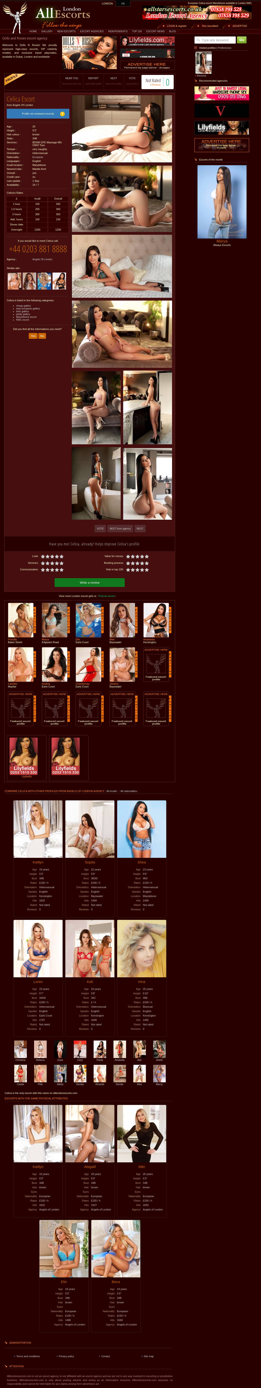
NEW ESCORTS (66, 31)
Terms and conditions (28, 1355)
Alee (139, 1082)
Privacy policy (66, 1355)
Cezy (80, 1058)
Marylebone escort (26, 324)
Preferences (224, 47)
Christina (20, 1058)
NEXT (109, 81)
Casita (20, 1082)
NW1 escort (22, 327)
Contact (105, 1355)
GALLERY (47, 31)
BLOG (172, 31)
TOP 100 (137, 31)
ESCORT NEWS (155, 31)
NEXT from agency (120, 528)
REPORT (89, 81)
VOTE (127, 81)
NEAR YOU (67, 81)
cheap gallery (23, 313)
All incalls (111, 790)
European (37, 155)
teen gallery (22, 318)
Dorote (119, 1082)
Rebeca (40, 1058)
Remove (201, 75)
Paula (100, 1058)
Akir (139, 1058)
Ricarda (100, 1082)
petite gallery (23, 321)
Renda (80, 1082)
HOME (33, 31)
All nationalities (128, 790)
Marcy (159, 1082)
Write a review (89, 582)
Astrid (159, 1058)
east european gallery (28, 316)
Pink (40, 1082)
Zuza (60, 1058)
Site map (149, 1355)
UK (123, 3)
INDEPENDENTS (118, 31)
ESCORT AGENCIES (92, 31)
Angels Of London (42, 266)
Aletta (60, 1082)
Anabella (119, 1058)
